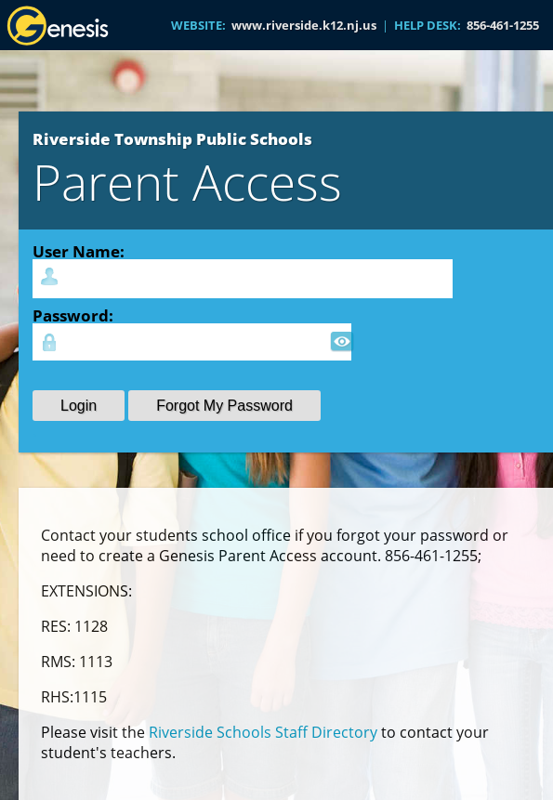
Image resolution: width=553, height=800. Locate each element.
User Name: (79, 251)
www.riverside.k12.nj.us (303, 25)
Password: (73, 315)
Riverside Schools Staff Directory (263, 732)
